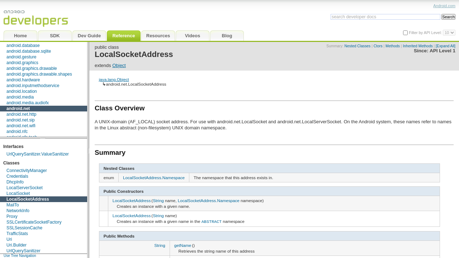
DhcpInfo (15, 182)
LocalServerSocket (24, 187)
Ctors (378, 46)
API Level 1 (442, 50)
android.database (23, 45)
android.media (20, 97)
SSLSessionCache (24, 227)
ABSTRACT (212, 221)
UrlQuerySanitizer (23, 250)
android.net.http (21, 114)
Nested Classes (358, 46)
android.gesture (21, 56)
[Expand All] (445, 46)
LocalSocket (18, 193)
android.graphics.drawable (31, 68)
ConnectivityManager (26, 170)
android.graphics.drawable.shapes (39, 74)
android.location (21, 91)
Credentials (17, 176)
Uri (9, 239)
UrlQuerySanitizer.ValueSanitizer (37, 154)
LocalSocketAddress (27, 199)
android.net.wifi (21, 125)
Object (119, 65)
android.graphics (22, 62)
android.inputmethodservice (32, 85)
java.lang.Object (114, 79)
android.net (18, 108)
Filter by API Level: (426, 32)
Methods (392, 46)
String (158, 200)
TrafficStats (17, 233)
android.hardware (23, 79)
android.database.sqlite (28, 51)
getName (182, 244)
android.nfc (17, 131)
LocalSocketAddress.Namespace (154, 177)
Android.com (444, 6)
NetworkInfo (17, 210)
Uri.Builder (16, 245)
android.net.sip (20, 120)
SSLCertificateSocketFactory (33, 222)
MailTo (12, 204)
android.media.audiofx (27, 102)
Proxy (12, 216)
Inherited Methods (417, 46)
